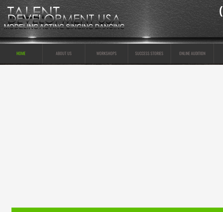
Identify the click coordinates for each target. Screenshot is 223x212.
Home (21, 53)
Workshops (106, 53)
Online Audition (192, 53)
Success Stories (149, 53)
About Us (64, 53)
